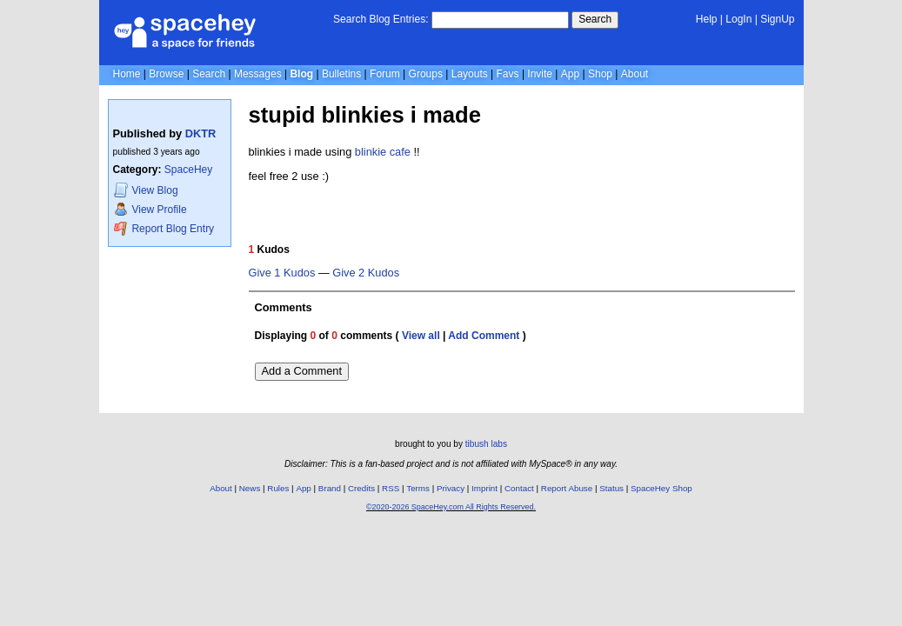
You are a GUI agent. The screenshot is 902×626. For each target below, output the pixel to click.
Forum (385, 74)
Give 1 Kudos (282, 273)
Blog (301, 74)
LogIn (738, 19)
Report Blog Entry (164, 228)
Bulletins (341, 74)
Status (611, 488)
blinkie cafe (383, 151)
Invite (539, 74)
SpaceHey (188, 169)
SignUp (777, 19)
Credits (361, 488)
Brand (329, 488)
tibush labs (486, 444)
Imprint (484, 488)
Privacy (450, 488)
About (634, 74)
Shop (600, 74)
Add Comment (483, 336)
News (250, 488)
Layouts (469, 74)
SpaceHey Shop (661, 488)
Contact (519, 488)
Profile (150, 209)
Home (127, 74)
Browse (166, 74)
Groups (426, 74)
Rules (278, 488)
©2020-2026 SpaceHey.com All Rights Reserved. (451, 507)
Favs (508, 74)
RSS (390, 488)
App (570, 74)
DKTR (201, 133)
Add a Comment (302, 370)
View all (421, 336)
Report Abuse (566, 488)
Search (594, 19)
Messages (258, 74)
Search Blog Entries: (380, 19)
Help (707, 19)
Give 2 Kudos (365, 273)
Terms (418, 488)
